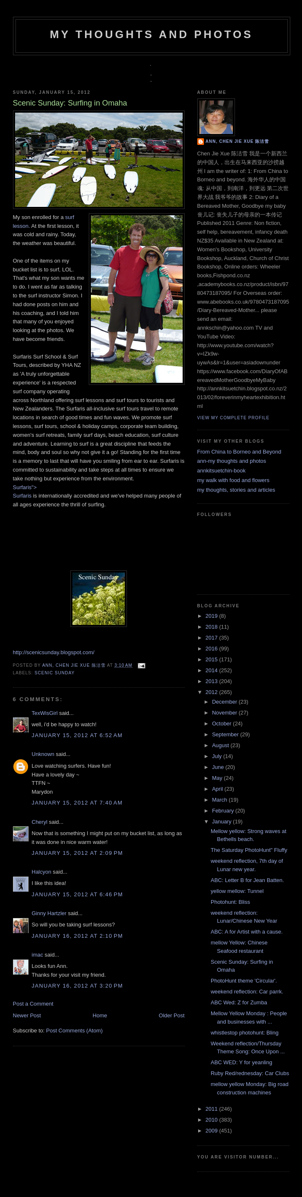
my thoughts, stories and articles (236, 490)
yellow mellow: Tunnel (237, 891)
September (226, 734)
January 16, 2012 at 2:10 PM (77, 936)
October (222, 723)
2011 (212, 1109)
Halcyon (42, 872)
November (225, 712)
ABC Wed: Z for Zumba (239, 1002)
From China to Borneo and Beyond (239, 452)
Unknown (43, 754)
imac (37, 955)
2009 (212, 1130)
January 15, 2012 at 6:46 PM (77, 894)
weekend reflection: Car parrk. (247, 991)
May (218, 778)
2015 (212, 659)
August (221, 745)
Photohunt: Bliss (230, 902)
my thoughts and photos (151, 34)
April (218, 789)
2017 (212, 638)
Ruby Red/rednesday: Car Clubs (250, 1073)
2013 (212, 681)
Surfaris (22, 496)
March (220, 800)
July (217, 756)
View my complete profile (233, 417)
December (225, 702)
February (223, 810)
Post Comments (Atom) (74, 1030)
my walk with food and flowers (233, 480)
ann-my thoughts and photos (231, 461)
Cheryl (40, 822)
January (222, 821)
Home (100, 1015)
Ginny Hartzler (49, 913)
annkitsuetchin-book (221, 470)
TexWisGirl (45, 713)
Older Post (171, 1015)
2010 (212, 1120)
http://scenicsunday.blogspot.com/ (54, 652)
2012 (212, 692)
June (218, 767)
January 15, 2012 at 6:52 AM (77, 735)
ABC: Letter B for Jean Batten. (247, 880)
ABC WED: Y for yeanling (241, 1062)
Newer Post (27, 1015)
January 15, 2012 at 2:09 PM (77, 853)
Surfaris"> (25, 487)
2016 (212, 648)
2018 (212, 627)
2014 (212, 670)
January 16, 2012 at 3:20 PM (77, 986)
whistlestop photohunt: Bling (245, 1032)
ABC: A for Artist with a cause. (247, 932)
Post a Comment (33, 1004)
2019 (212, 616)
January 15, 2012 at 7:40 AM (77, 803)
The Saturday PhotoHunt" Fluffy (249, 850)
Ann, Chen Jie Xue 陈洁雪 (74, 665)
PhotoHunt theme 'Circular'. (244, 981)
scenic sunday (55, 673)
